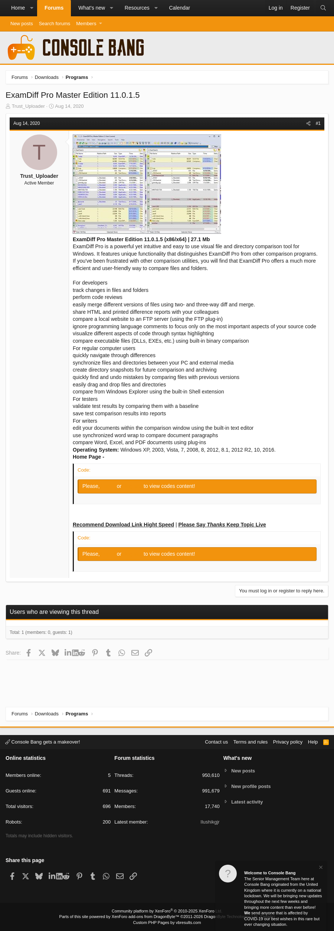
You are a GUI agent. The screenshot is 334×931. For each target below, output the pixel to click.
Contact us (216, 742)
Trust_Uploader (28, 106)
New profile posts (251, 786)
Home (18, 8)
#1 (318, 123)
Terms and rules (250, 742)
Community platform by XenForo (167, 911)
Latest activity (247, 802)
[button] (31, 8)
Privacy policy (287, 742)
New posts (21, 23)
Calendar (179, 8)
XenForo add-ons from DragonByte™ (145, 916)
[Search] (323, 8)
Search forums (55, 23)
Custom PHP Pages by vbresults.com (167, 922)
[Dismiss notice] (320, 868)
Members (86, 23)
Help (313, 742)
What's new (91, 8)
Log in (109, 486)
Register (133, 486)
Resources (137, 8)
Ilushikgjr (209, 822)
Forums (54, 8)
